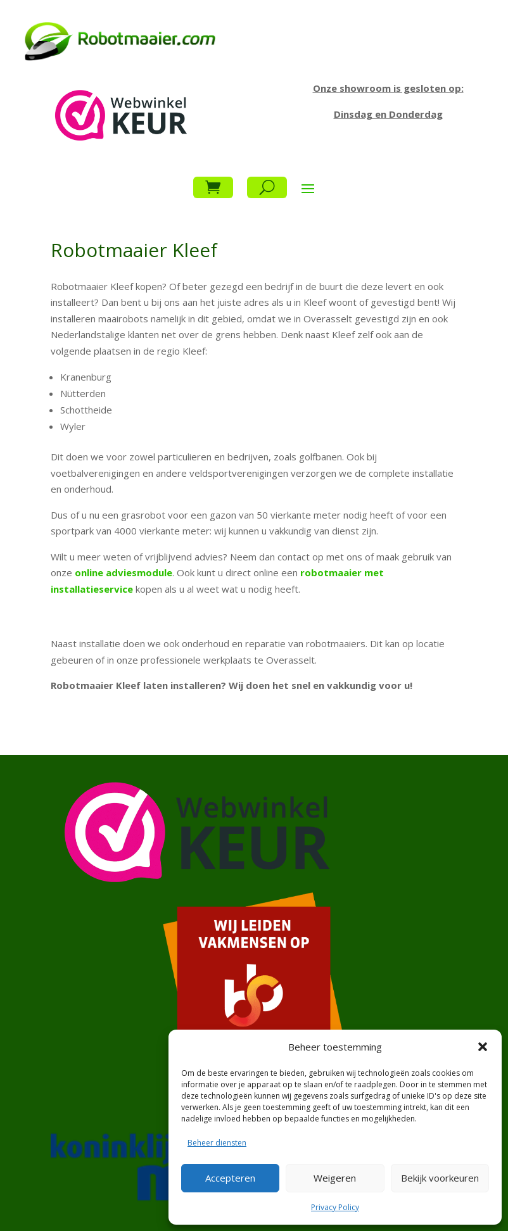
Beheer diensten (216, 1142)
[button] (482, 1046)
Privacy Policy (335, 1207)
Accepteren (230, 1177)
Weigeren (335, 1177)
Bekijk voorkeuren (440, 1177)
